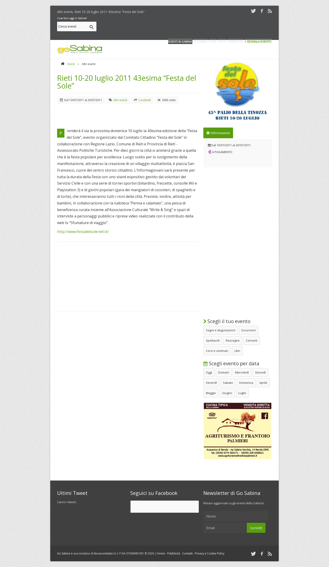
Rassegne (233, 340)
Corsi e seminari (217, 351)
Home (161, 553)
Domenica (246, 383)
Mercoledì (242, 372)
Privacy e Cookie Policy (209, 553)
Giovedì (260, 372)
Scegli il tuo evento (226, 321)
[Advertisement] (189, 27)
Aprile (263, 383)
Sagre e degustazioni (220, 330)
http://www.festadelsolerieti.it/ (83, 231)
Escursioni (248, 330)
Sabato (228, 383)
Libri (237, 351)
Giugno (227, 393)
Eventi (71, 64)
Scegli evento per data (231, 363)
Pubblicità (173, 553)
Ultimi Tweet (72, 492)
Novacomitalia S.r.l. (106, 553)
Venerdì (211, 383)
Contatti (187, 553)
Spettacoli (213, 340)
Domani (223, 372)
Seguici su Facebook (154, 492)
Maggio (211, 393)
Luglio (242, 393)
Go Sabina (142, 506)
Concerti (251, 340)
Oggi (209, 372)
